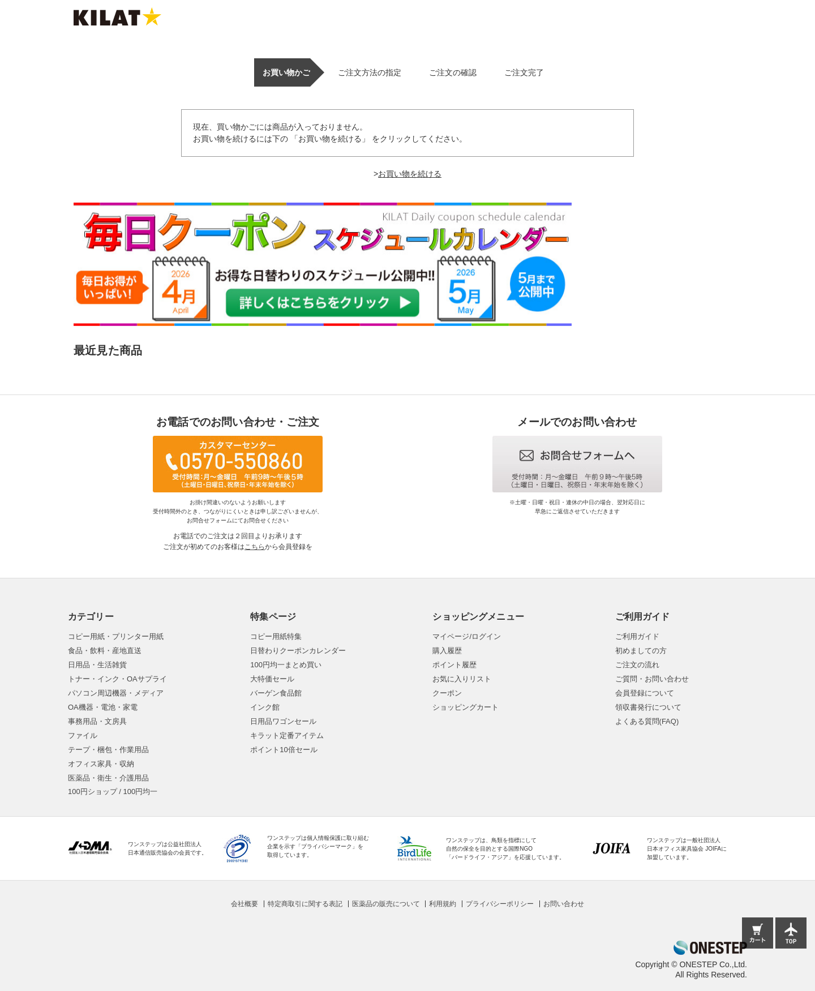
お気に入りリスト (461, 679)
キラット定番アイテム (287, 735)
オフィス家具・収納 (101, 764)
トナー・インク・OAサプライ (117, 679)
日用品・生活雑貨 (97, 664)
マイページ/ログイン (466, 636)
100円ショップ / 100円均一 (112, 791)
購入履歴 (447, 650)
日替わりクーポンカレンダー (298, 650)
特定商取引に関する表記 (305, 904)
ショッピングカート (465, 707)
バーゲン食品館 (276, 693)
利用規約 (442, 904)
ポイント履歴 (454, 664)
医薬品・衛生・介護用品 (108, 778)
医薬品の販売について (386, 904)
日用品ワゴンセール (283, 721)
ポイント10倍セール (283, 749)
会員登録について (644, 693)
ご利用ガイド (637, 636)
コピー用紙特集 (276, 636)
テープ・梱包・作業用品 (108, 749)
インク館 (265, 707)
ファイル (82, 735)
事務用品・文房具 (97, 721)
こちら (254, 547)
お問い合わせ (563, 904)
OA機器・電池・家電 (103, 707)
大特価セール (272, 679)
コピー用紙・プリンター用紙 (116, 636)
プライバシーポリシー (500, 904)
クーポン (447, 693)
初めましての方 (641, 650)
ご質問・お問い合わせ (652, 679)
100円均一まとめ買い (285, 664)
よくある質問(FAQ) (647, 721)
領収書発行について (648, 707)
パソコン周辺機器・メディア (116, 693)
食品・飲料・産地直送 (104, 650)
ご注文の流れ (637, 664)
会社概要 (244, 904)
